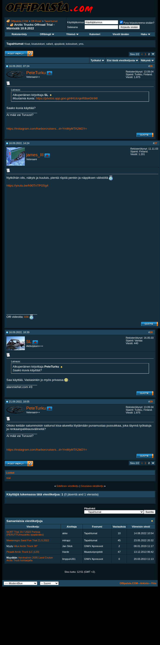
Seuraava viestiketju (92, 486)
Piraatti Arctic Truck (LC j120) (22, 551)
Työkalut (96, 60)
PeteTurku (36, 72)
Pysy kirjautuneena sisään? (137, 22)
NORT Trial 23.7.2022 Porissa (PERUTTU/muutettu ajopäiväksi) (25, 533)
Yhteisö (72, 34)
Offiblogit (47, 34)
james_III (35, 154)
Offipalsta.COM (19, 21)
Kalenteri (94, 34)
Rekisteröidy (19, 34)
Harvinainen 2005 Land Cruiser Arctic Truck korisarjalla (29, 559)
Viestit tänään (121, 34)
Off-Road (36, 21)
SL (28, 341)
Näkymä (146, 60)
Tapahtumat (50, 21)
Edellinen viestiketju (68, 486)
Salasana (72, 27)
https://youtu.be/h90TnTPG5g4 (27, 185)
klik (26, 316)
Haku (145, 34)
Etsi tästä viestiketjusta (121, 60)
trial (8, 478)
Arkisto (144, 583)
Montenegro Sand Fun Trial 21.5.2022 (27, 540)
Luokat (10, 472)
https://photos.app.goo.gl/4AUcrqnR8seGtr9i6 (67, 98)
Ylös (153, 583)
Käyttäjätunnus (75, 22)
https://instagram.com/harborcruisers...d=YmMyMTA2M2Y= (46, 128)
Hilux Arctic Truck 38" (26, 546)
